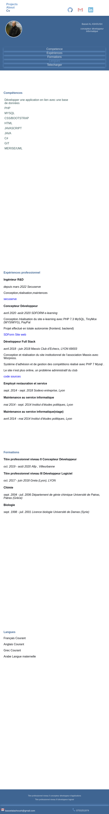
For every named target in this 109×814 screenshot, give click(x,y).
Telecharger (54, 64)
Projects (12, 4)
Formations (54, 56)
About (10, 7)
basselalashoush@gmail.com (18, 810)
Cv (8, 10)
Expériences (54, 52)
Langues (54, 60)
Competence (54, 49)
